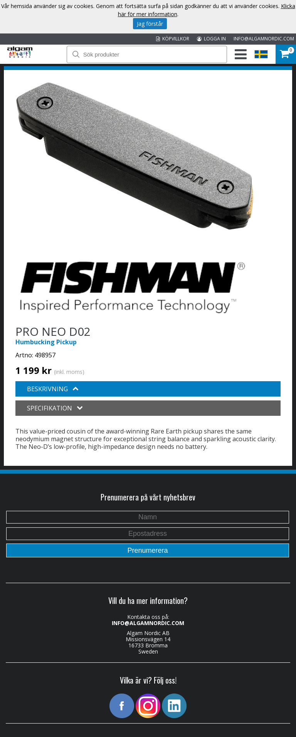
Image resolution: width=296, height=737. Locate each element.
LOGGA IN (211, 38)
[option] (134, 156)
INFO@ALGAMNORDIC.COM (264, 38)
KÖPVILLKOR (172, 38)
